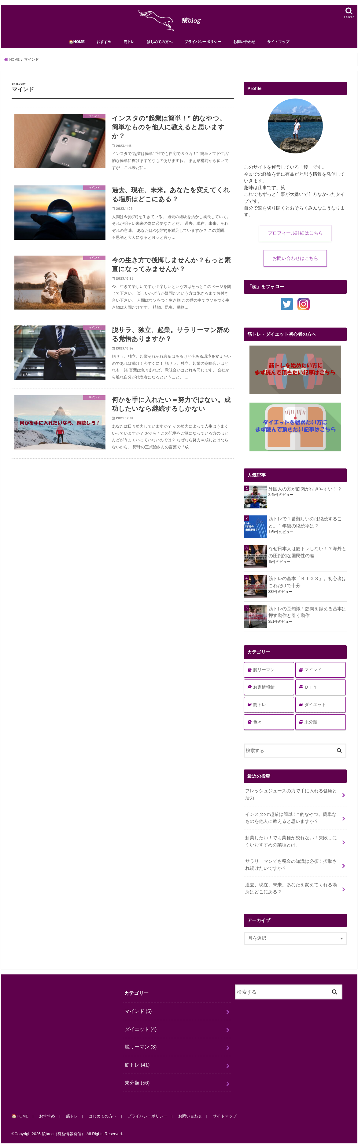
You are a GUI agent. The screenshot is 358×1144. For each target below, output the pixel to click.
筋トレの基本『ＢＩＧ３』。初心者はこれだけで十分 (307, 585)
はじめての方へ (159, 45)
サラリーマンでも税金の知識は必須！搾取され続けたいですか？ (291, 866)
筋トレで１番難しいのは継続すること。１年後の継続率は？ (305, 525)
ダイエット (315, 707)
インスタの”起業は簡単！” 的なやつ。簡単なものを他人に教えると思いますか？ (291, 821)
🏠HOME (77, 45)
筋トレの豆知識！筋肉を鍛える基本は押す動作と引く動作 (307, 615)
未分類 (310, 725)
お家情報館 (264, 690)
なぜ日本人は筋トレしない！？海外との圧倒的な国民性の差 (307, 555)
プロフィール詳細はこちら (295, 236)
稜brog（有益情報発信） (64, 1134)
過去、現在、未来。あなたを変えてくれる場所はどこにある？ (291, 889)
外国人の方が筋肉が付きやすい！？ (307, 492)
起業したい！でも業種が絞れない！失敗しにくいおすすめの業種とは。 (291, 843)
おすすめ (104, 45)
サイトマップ (278, 45)
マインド (313, 673)
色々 (257, 725)
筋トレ (129, 45)
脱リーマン (264, 673)
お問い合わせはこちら (295, 261)
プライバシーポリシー (202, 45)
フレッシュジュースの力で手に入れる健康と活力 (291, 797)
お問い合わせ (244, 45)
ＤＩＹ (310, 690)
